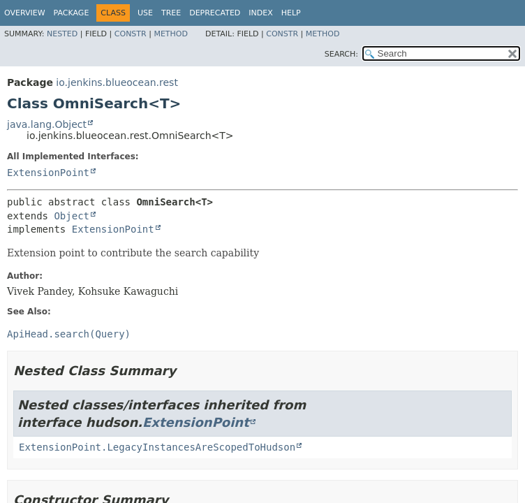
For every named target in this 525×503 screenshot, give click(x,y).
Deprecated (214, 12)
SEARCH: (341, 54)
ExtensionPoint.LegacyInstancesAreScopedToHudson (157, 447)
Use (145, 12)
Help (291, 12)
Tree (171, 12)
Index (260, 12)
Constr (130, 33)
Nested (62, 33)
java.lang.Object (47, 124)
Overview (24, 12)
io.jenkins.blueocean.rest (117, 82)
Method (171, 33)
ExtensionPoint (48, 172)
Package (71, 12)
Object (71, 215)
